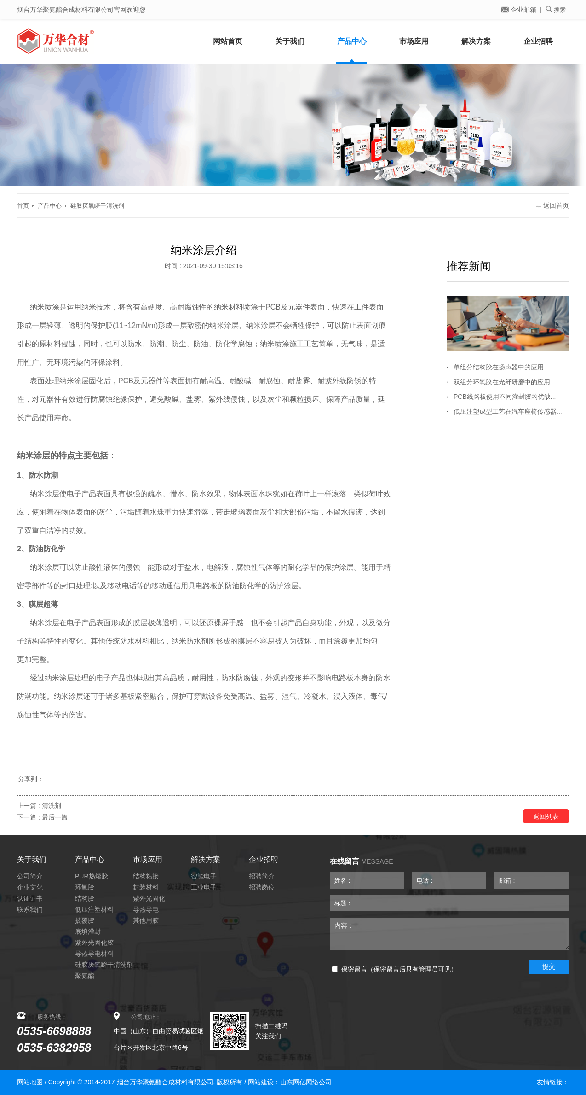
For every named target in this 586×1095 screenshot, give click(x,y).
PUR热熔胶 (91, 876)
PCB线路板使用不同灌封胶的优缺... (505, 396)
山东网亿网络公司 (306, 1082)
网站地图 (30, 1082)
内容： (449, 934)
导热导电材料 (94, 953)
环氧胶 (84, 887)
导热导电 (146, 909)
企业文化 (30, 887)
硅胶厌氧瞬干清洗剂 (97, 205)
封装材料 (146, 887)
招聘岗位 (262, 887)
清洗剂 (51, 805)
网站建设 (261, 1082)
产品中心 (352, 41)
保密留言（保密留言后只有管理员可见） (394, 969)
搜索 (556, 9)
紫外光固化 (149, 898)
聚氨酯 (84, 975)
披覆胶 (84, 920)
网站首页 (227, 41)
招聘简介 (262, 876)
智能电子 (204, 876)
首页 (23, 205)
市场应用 (414, 41)
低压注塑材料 (94, 909)
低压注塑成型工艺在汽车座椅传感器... (508, 411)
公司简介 (30, 876)
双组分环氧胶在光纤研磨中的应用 (502, 382)
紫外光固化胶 (94, 942)
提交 (548, 966)
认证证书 (30, 898)
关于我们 (289, 41)
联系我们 (30, 909)
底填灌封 (88, 931)
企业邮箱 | (521, 9)
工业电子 (204, 887)
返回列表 (546, 816)
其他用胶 (146, 920)
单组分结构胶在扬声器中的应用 (499, 367)
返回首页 (552, 205)
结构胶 (84, 898)
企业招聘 (538, 41)
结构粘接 (146, 876)
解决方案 (476, 41)
